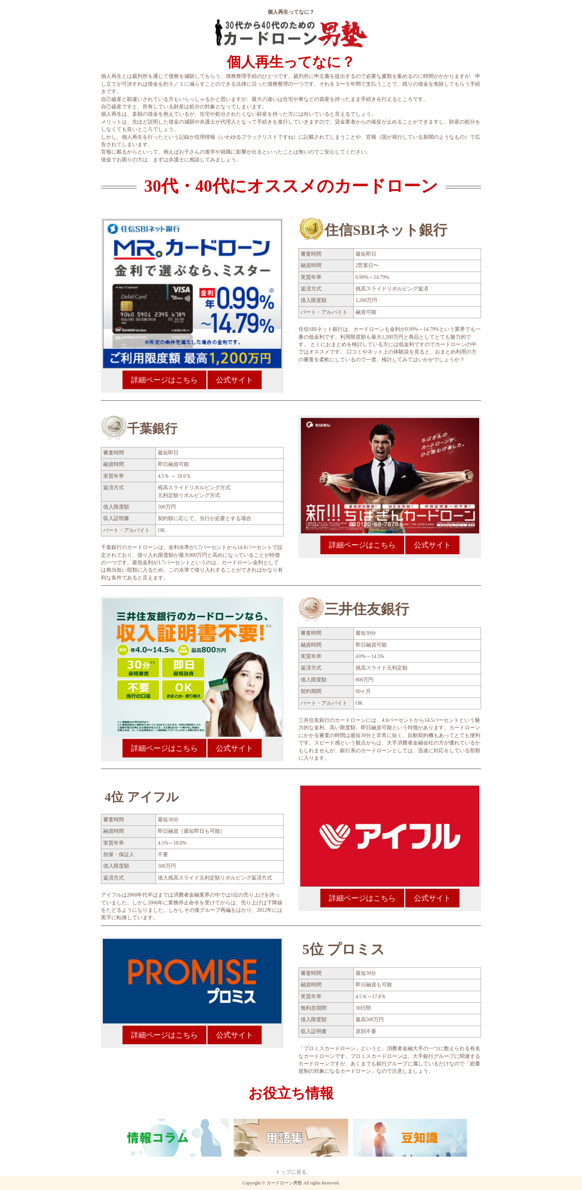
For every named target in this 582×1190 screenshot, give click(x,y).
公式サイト (234, 380)
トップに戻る (291, 1172)
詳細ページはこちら (164, 380)
